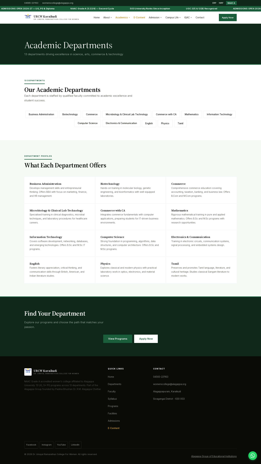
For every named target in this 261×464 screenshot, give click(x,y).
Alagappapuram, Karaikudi (167, 391)
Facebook (31, 444)
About (107, 17)
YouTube (61, 444)
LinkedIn (75, 444)
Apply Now (228, 17)
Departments (114, 384)
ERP (214, 3)
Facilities (112, 413)
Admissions (114, 420)
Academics (123, 17)
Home (97, 17)
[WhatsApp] (252, 455)
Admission (155, 17)
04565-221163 (31, 3)
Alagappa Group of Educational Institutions (214, 456)
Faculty (112, 391)
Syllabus (112, 398)
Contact (200, 17)
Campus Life (173, 17)
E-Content (139, 17)
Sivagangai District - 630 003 (169, 398)
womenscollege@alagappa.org (57, 3)
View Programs (117, 338)
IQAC (188, 17)
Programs (113, 406)
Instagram (47, 444)
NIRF (221, 3)
